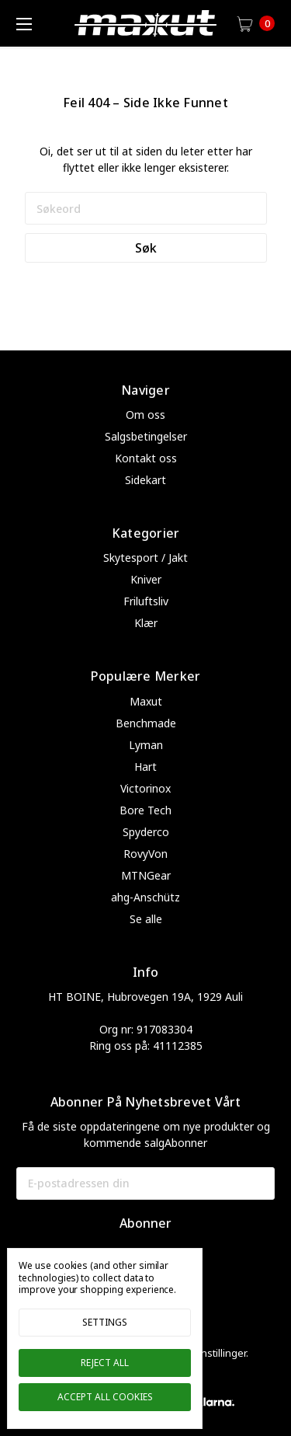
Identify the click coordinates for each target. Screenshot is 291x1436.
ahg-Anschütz (145, 897)
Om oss (145, 414)
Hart (145, 766)
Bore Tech (145, 810)
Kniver (145, 579)
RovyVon (145, 853)
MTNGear (146, 875)
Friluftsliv (145, 601)
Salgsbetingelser (146, 436)
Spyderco (146, 831)
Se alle (146, 918)
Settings (104, 1322)
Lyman (146, 744)
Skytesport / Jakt (145, 557)
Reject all (105, 1362)
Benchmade (146, 723)
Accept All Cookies (105, 1396)
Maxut (146, 701)
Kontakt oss (146, 458)
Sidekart (145, 479)
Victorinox (145, 788)
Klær (146, 622)
